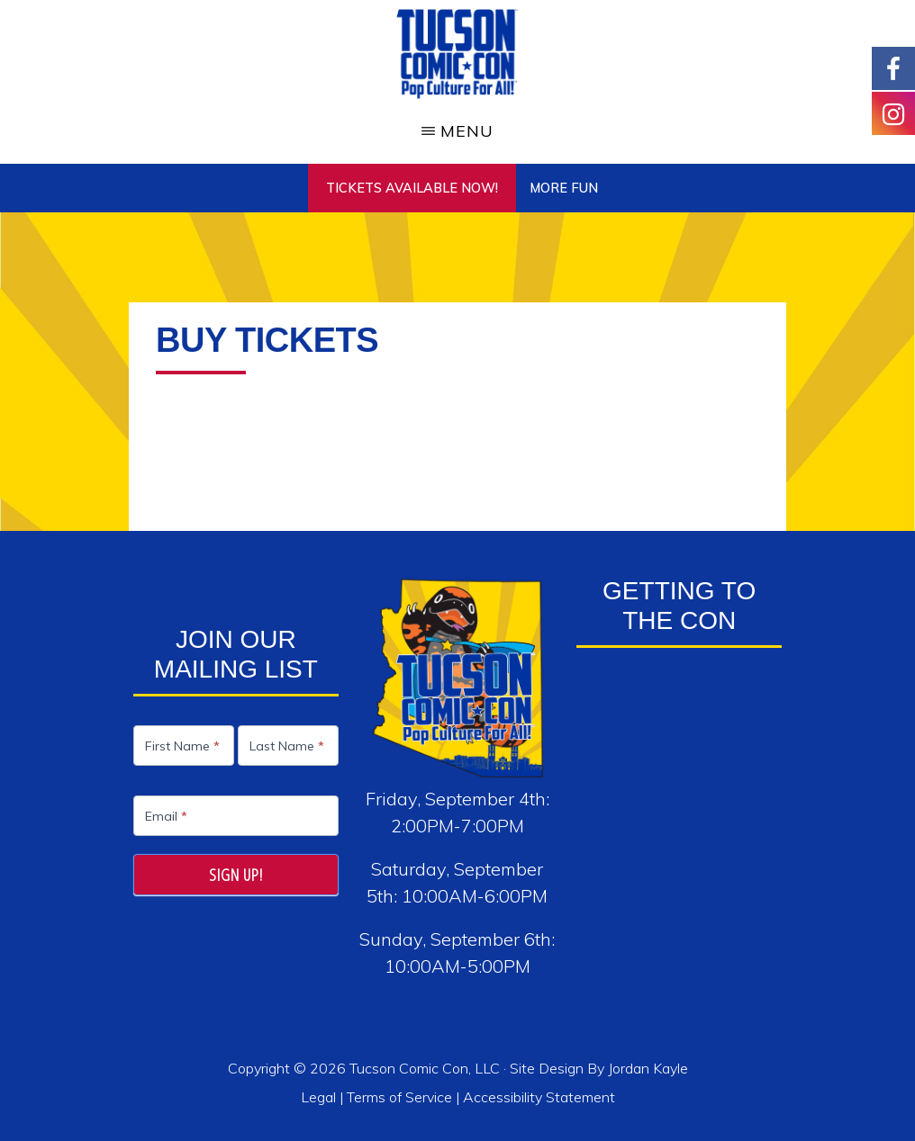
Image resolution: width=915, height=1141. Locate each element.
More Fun (564, 188)
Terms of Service (399, 1097)
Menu (467, 131)
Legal (320, 1097)
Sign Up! (236, 874)
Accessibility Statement (539, 1097)
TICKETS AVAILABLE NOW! (412, 188)
